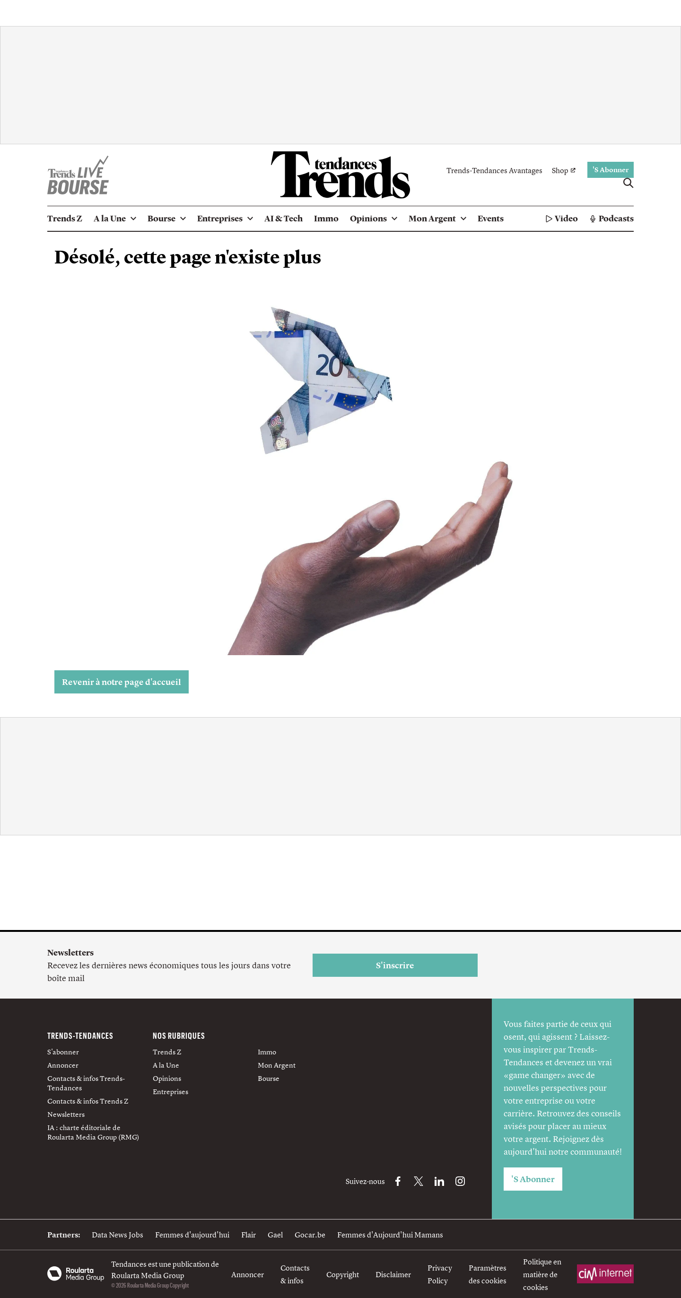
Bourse (268, 1078)
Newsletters (66, 1114)
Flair (248, 1234)
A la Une (166, 1065)
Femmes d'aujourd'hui (192, 1234)
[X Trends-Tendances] (418, 1181)
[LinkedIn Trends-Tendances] (439, 1181)
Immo (267, 1051)
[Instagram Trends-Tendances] (460, 1181)
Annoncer (63, 1065)
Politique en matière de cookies (542, 1274)
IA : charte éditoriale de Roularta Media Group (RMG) (93, 1132)
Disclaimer (393, 1274)
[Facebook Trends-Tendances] (398, 1181)
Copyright (342, 1274)
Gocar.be (310, 1234)
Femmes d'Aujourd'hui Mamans (390, 1234)
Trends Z (167, 1051)
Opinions (167, 1078)
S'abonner (63, 1051)
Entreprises (170, 1091)
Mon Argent (277, 1065)
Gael (275, 1234)
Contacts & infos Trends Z (87, 1100)
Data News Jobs (117, 1234)
